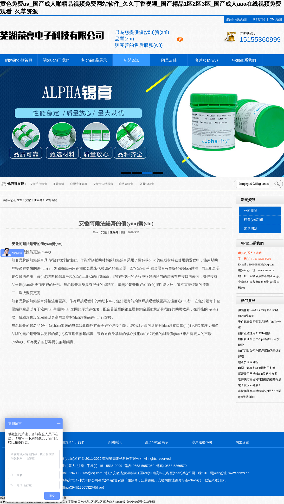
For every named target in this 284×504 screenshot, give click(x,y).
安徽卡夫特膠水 (103, 184)
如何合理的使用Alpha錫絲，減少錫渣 (259, 341)
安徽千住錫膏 (38, 184)
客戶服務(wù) (206, 60)
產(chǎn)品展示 (94, 60)
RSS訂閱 (259, 19)
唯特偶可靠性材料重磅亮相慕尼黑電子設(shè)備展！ (259, 382)
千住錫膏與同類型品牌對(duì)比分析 (259, 324)
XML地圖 (276, 19)
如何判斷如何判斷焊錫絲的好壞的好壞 (259, 353)
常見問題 (250, 228)
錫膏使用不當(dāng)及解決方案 (257, 373)
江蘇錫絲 (58, 184)
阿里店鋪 (169, 60)
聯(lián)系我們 (244, 60)
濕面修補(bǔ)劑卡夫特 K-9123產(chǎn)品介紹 (258, 313)
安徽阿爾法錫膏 (169, 480)
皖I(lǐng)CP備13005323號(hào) (81, 487)
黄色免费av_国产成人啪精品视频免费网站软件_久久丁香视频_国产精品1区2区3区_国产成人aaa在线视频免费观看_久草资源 (140, 7)
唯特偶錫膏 (126, 184)
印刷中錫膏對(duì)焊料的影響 (256, 368)
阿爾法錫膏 (147, 184)
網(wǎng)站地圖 (236, 19)
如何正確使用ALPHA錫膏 (254, 333)
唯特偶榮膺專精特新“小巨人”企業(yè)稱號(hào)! (259, 393)
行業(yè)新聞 (253, 219)
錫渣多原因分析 (248, 362)
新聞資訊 (131, 60)
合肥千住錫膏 (78, 184)
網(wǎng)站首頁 (18, 60)
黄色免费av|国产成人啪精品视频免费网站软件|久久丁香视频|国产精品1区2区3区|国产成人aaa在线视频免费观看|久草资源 (77, 502)
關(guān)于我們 (56, 60)
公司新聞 (250, 211)
